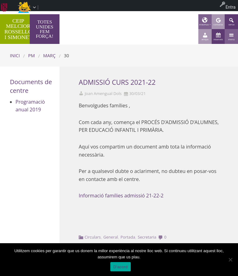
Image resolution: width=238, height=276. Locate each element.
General (110, 237)
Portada (128, 237)
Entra (231, 7)
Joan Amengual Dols (103, 94)
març (49, 55)
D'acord (120, 267)
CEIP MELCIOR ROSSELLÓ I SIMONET (18, 29)
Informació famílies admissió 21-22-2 (121, 195)
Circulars (93, 237)
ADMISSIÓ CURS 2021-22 (117, 82)
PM (31, 55)
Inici (15, 55)
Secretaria (147, 237)
